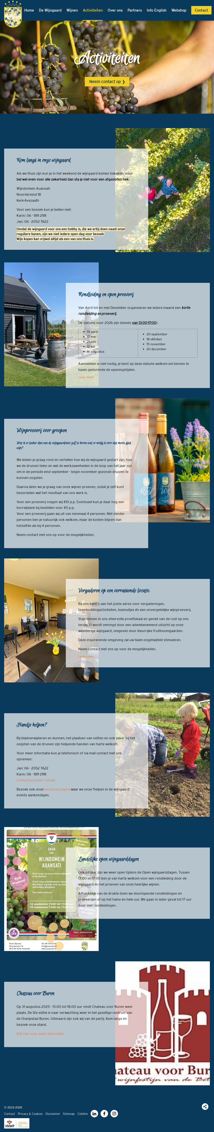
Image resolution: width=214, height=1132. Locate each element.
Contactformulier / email (36, 780)
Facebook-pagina (57, 789)
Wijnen (72, 10)
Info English (156, 10)
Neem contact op (105, 81)
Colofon (83, 1113)
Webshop (178, 10)
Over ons (115, 10)
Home (29, 10)
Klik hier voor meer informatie (40, 1034)
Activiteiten (93, 10)
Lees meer (86, 377)
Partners (134, 10)
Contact (201, 10)
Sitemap (69, 1113)
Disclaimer (53, 1113)
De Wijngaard (50, 10)
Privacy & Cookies (30, 1113)
